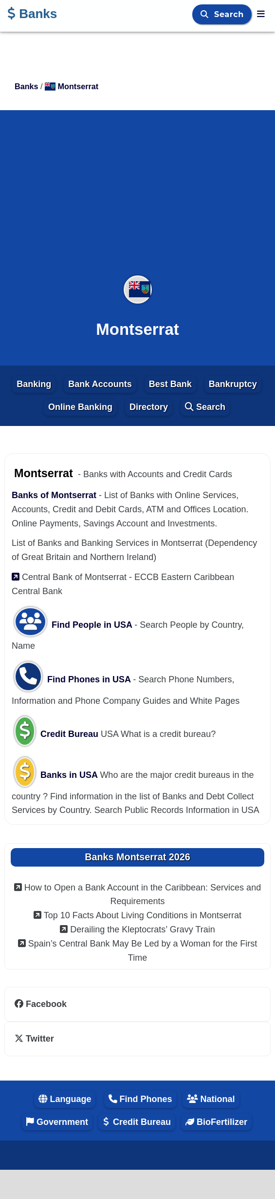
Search (230, 14)
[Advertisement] (137, 199)
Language (64, 1099)
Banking (34, 384)
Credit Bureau (57, 734)
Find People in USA (74, 625)
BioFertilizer (216, 1122)
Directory (148, 407)
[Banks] (261, 14)
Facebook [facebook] (41, 1004)
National (211, 1099)
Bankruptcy (233, 384)
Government (57, 1122)
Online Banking (80, 407)
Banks (32, 13)
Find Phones (140, 1099)
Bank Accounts (99, 384)
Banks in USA (57, 775)
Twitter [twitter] (34, 1039)
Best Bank (170, 384)
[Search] (206, 14)
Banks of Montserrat (55, 495)
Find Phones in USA (73, 679)
